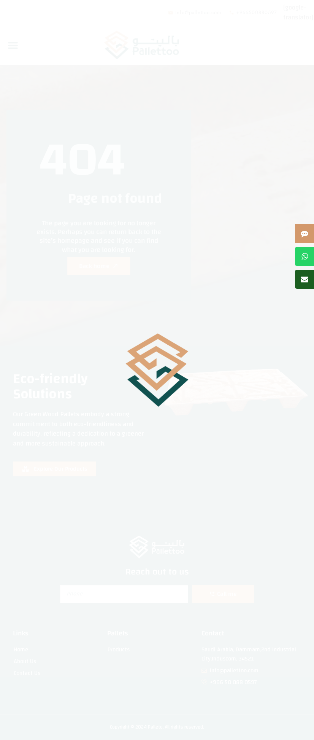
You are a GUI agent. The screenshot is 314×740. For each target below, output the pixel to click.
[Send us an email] (304, 279)
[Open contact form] (304, 233)
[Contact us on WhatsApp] (304, 256)
